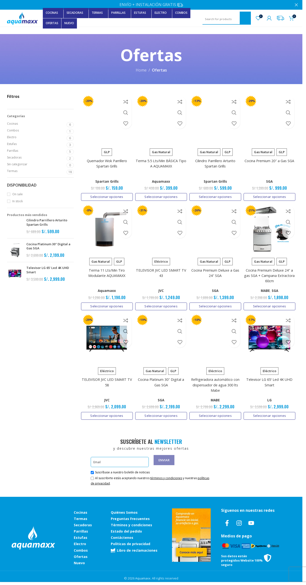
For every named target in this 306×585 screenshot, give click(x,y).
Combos (13, 130)
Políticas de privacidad (130, 543)
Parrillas (12, 151)
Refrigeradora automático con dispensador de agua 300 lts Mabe (215, 384)
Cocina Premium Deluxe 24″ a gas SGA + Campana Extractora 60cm (270, 274)
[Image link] (33, 536)
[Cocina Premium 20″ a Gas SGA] (270, 119)
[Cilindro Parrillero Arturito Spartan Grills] (216, 119)
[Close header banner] (296, 5)
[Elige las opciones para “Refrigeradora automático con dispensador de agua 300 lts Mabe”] (216, 415)
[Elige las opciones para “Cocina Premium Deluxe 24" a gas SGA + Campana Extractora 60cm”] (270, 305)
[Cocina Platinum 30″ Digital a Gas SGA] (161, 339)
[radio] (106, 150)
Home (141, 70)
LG (270, 399)
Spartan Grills (106, 179)
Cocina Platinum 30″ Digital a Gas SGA (48, 246)
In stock (17, 201)
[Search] (226, 19)
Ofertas (81, 556)
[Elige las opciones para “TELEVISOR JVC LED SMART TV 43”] (161, 305)
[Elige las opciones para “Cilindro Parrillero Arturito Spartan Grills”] (216, 195)
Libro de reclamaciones (134, 549)
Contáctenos (122, 537)
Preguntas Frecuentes (130, 518)
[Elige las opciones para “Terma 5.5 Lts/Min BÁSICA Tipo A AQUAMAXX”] (161, 195)
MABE (266, 289)
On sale (17, 194)
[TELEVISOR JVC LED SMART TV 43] (161, 229)
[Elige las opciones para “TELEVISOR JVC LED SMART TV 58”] (106, 415)
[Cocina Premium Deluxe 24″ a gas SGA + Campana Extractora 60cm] (270, 229)
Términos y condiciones (131, 524)
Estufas (12, 144)
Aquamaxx (161, 179)
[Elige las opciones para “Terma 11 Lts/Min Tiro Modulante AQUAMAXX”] (106, 305)
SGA (270, 179)
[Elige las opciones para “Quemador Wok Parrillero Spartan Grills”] (106, 195)
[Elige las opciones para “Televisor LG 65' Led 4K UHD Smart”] (270, 415)
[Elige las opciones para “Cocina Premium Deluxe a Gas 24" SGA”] (216, 305)
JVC (160, 289)
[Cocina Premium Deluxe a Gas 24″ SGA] (216, 229)
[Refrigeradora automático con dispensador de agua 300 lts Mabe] (216, 339)
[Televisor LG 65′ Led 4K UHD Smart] (270, 339)
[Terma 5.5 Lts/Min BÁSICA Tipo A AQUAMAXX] (161, 119)
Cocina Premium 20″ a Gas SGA (270, 159)
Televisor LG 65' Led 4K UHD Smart (47, 270)
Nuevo (79, 562)
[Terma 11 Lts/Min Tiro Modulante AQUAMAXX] (106, 229)
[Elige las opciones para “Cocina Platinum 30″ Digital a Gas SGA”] (161, 415)
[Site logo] (22, 17)
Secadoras (14, 157)
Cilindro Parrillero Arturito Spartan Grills (46, 222)
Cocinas (12, 124)
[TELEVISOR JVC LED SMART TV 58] (106, 339)
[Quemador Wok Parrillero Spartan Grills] (106, 119)
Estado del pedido (126, 530)
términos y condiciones (166, 478)
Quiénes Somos (124, 511)
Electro (11, 137)
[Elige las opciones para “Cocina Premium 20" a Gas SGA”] (270, 195)
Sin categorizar (17, 164)
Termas (12, 171)
